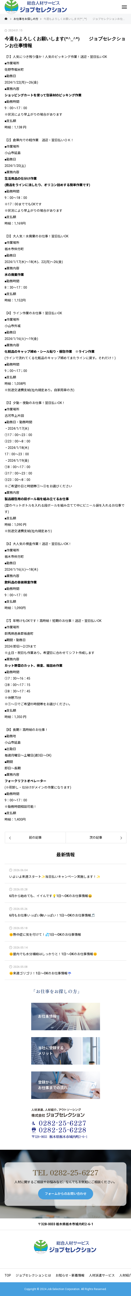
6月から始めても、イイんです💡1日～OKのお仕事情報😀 (50, 896)
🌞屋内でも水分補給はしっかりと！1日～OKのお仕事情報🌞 (53, 954)
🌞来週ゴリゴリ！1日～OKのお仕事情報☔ (40, 973)
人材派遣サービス (102, 1275)
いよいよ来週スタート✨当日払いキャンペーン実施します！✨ (54, 876)
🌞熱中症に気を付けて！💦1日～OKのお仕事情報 (45, 934)
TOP (8, 1275)
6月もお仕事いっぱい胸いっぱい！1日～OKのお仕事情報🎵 (52, 915)
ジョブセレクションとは (33, 1275)
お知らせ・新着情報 (70, 1275)
